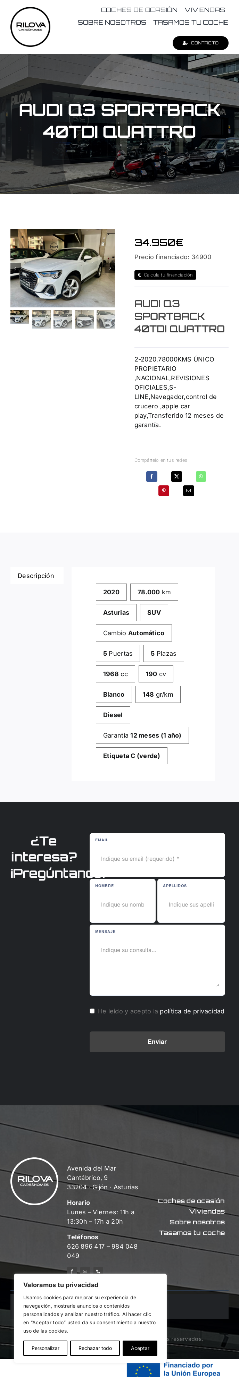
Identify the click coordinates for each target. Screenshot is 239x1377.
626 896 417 (86, 1246)
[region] (90, 1318)
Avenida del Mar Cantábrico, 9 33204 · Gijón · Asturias (102, 1178)
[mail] (85, 1271)
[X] (177, 476)
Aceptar (140, 1348)
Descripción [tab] (36, 575)
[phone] (98, 1271)
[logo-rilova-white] (34, 1160)
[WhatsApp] (201, 476)
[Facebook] (152, 476)
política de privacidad (192, 1011)
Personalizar (45, 1348)
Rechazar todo (95, 1348)
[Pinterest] (164, 491)
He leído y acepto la (161, 1011)
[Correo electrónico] (188, 491)
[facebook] (72, 1271)
